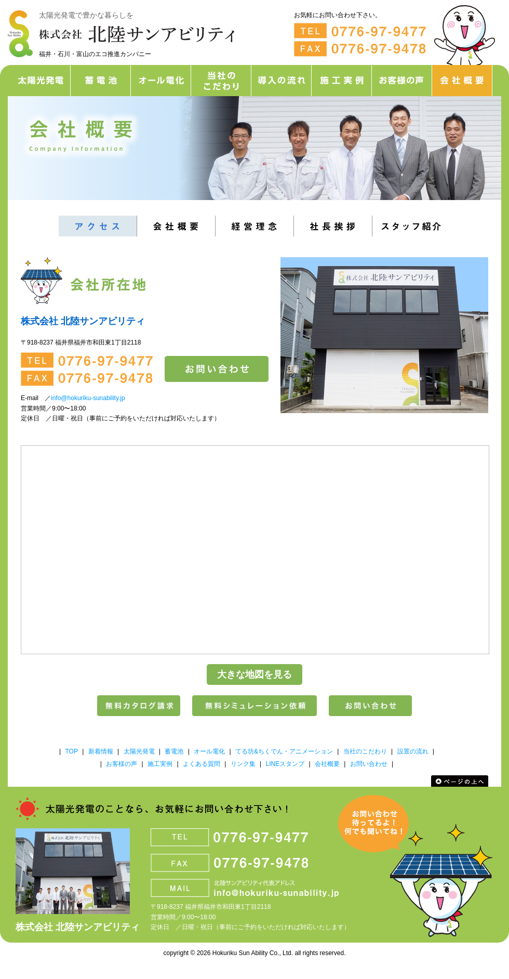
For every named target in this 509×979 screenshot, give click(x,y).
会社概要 (327, 764)
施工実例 (160, 764)
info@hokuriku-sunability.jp (88, 398)
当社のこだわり (365, 751)
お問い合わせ (368, 764)
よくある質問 (201, 764)
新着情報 (100, 751)
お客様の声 (121, 764)
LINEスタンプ (284, 764)
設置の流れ (412, 751)
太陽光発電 (139, 751)
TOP (71, 751)
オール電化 (209, 751)
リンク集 (243, 764)
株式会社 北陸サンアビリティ (78, 927)
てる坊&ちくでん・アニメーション (284, 751)
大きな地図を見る (254, 674)
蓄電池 (174, 751)
